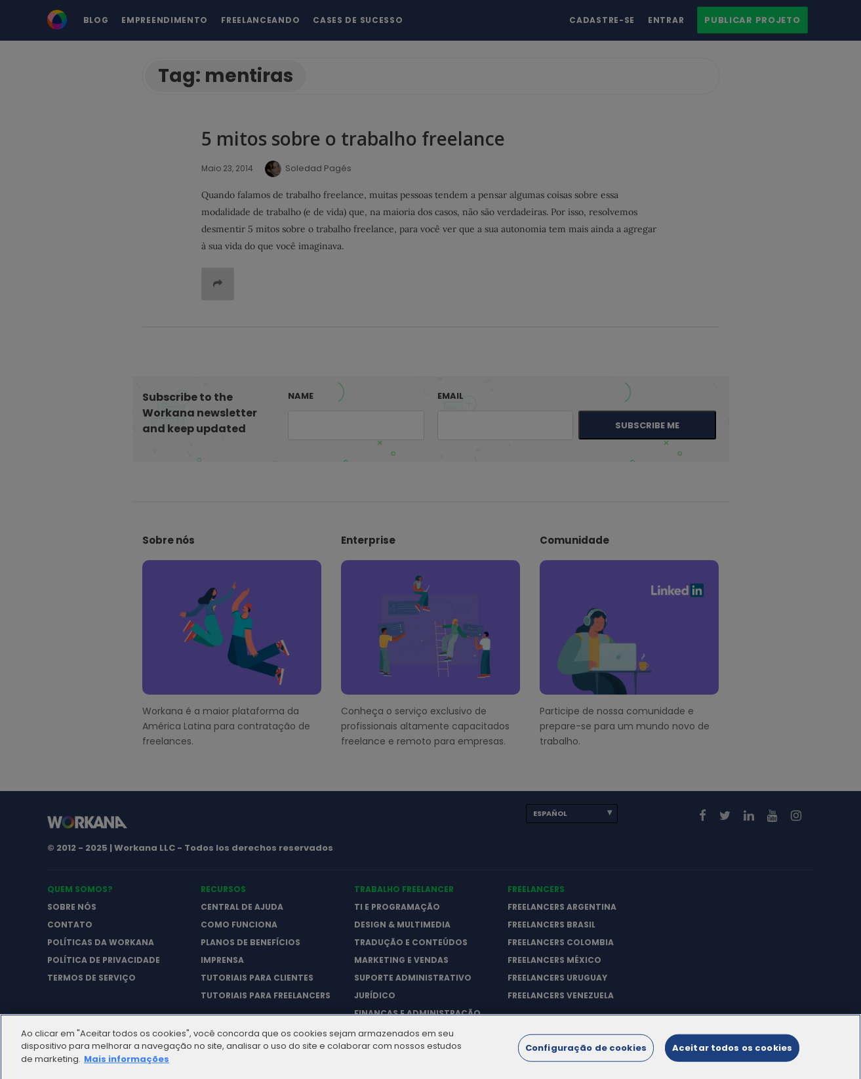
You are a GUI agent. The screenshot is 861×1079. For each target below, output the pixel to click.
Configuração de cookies (586, 1054)
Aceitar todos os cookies (732, 1054)
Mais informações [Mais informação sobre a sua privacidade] (126, 1065)
